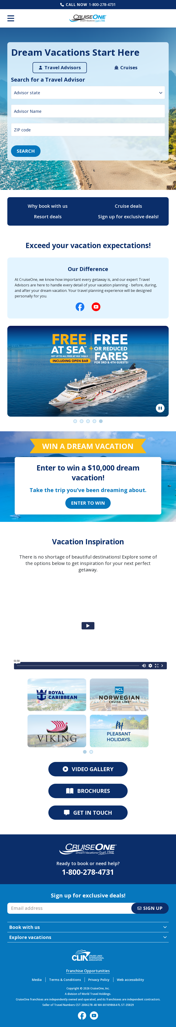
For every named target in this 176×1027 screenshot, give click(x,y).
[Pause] (160, 408)
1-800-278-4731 (102, 4)
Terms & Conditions (65, 979)
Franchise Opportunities (88, 970)
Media (37, 979)
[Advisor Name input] (88, 111)
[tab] (60, 67)
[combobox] (88, 92)
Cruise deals (128, 206)
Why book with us (48, 206)
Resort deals (48, 216)
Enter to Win (88, 503)
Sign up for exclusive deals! (128, 216)
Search (26, 151)
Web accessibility (130, 979)
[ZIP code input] (88, 129)
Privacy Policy (99, 979)
